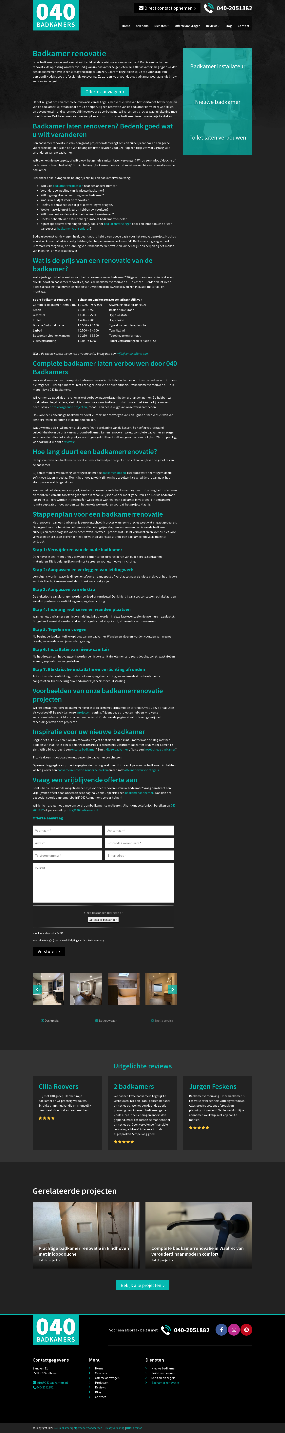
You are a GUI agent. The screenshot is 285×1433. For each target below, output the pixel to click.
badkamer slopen (114, 473)
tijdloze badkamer (115, 749)
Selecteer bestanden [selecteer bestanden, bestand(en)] (103, 920)
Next (172, 989)
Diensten (160, 26)
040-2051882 (234, 8)
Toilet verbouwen (163, 1373)
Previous (37, 989)
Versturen (47, 951)
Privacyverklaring (114, 1428)
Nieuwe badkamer (163, 1368)
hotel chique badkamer (159, 749)
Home (126, 26)
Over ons (142, 26)
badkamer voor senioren (73, 228)
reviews (69, 442)
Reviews (211, 26)
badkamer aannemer (139, 793)
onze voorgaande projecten (68, 407)
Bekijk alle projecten (141, 1285)
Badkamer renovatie (165, 1383)
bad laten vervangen (117, 224)
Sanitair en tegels (163, 1378)
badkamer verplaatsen (68, 186)
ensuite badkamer (83, 749)
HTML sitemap (134, 1428)
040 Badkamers (63, 1428)
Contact (243, 26)
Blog (228, 26)
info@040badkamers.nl (82, 810)
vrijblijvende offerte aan (132, 353)
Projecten (101, 1383)
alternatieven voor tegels (141, 770)
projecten (83, 712)
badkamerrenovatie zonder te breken (82, 770)
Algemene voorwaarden (88, 1428)
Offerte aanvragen (187, 26)
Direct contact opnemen (165, 8)
